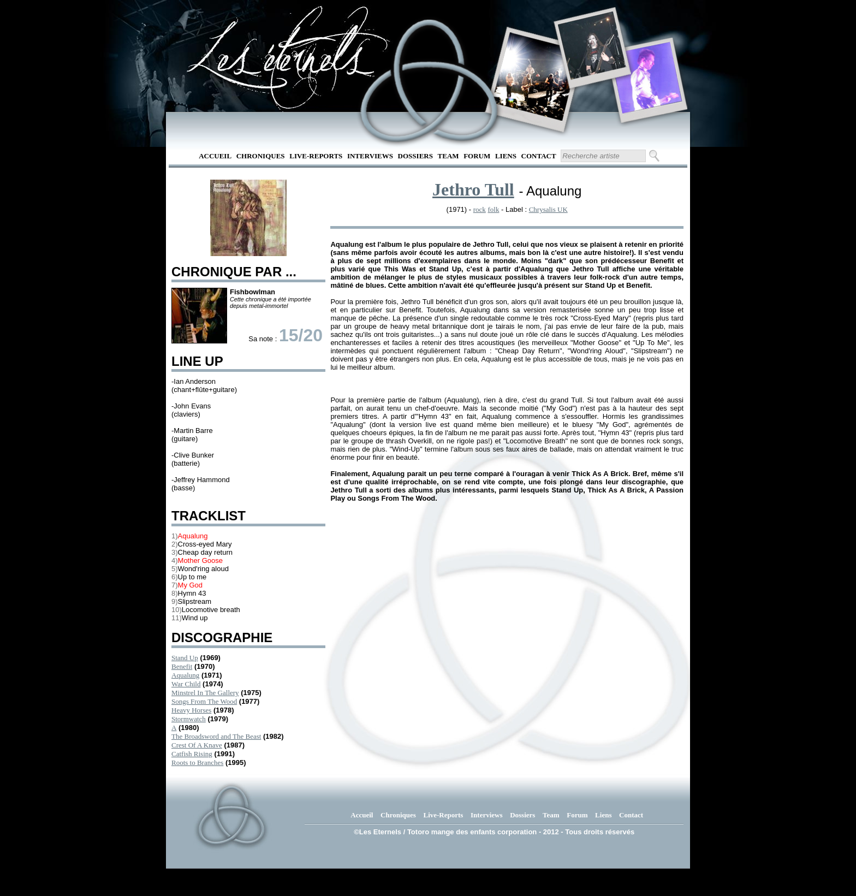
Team (448, 156)
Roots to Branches (197, 762)
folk (493, 209)
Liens (505, 156)
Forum (476, 156)
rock (479, 209)
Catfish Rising (191, 754)
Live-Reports (315, 156)
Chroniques (260, 156)
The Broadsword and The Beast (216, 736)
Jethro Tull (473, 189)
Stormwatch (188, 719)
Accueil (215, 156)
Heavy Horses (191, 710)
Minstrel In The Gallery (205, 693)
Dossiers (415, 156)
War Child (185, 684)
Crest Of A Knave (196, 745)
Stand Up (184, 658)
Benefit (181, 666)
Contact (538, 156)
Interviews (370, 156)
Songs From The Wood (204, 701)
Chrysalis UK (548, 209)
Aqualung (185, 675)
